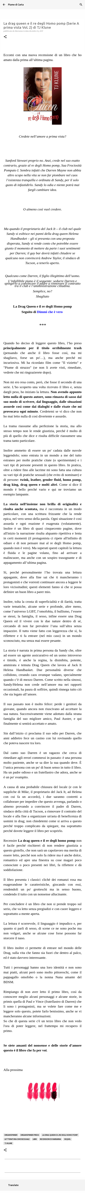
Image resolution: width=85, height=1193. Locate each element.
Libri (35, 1139)
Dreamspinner (11, 1135)
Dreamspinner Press (30, 1135)
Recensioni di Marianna (50, 1139)
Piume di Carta (16, 4)
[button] (5, 37)
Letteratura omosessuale (17, 1139)
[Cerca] (81, 4)
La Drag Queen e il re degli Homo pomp (42, 306)
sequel (67, 1139)
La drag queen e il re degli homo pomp (60, 1135)
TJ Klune (8, 1143)
